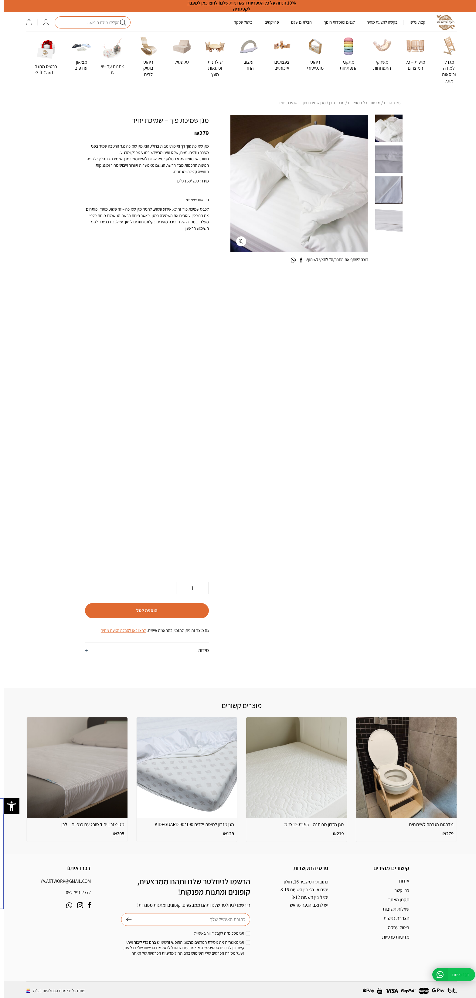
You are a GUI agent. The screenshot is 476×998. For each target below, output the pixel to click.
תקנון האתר (395, 899)
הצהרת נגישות (393, 918)
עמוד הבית (389, 102)
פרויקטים (268, 22)
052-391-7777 (74, 893)
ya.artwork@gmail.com (62, 881)
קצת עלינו (414, 22)
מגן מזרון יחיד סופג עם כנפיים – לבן (89, 824)
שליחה (123, 919)
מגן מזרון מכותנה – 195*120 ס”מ (310, 824)
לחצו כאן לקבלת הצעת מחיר (119, 630)
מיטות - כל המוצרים (360, 102)
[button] (8, 806)
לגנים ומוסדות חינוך (335, 22)
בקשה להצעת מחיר (378, 22)
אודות (400, 881)
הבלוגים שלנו (297, 22)
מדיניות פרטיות (392, 937)
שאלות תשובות (392, 909)
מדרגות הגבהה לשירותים (427, 824)
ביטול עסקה (239, 22)
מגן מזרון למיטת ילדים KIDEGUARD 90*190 (190, 824)
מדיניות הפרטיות (157, 953)
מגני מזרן (333, 102)
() (25, 22)
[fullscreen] (238, 241)
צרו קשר (398, 890)
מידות (200, 650)
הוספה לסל (143, 610)
